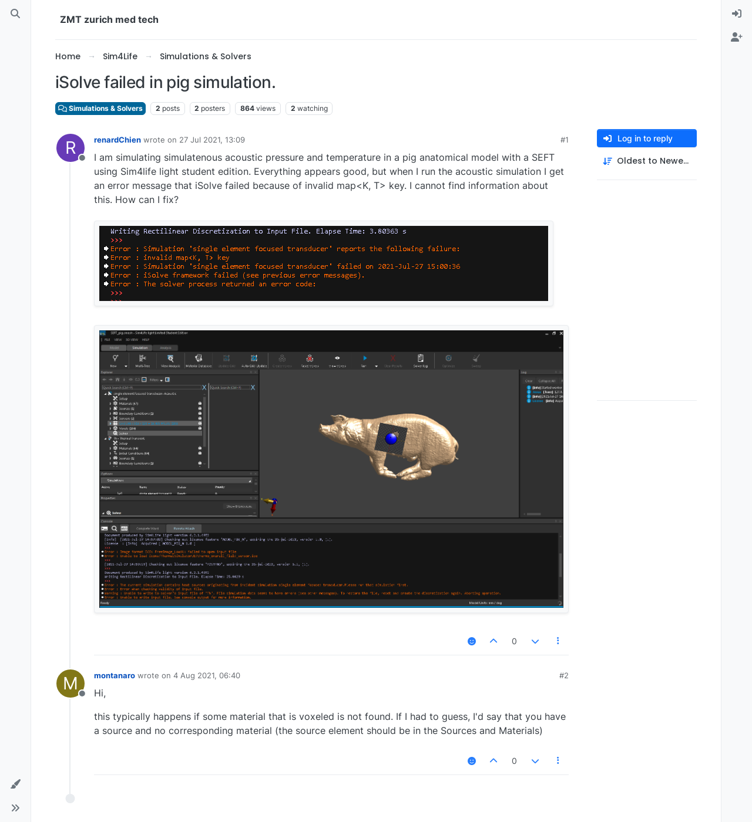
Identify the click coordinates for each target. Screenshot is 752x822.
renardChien (117, 139)
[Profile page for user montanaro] (70, 683)
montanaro (114, 675)
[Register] (736, 37)
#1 (564, 139)
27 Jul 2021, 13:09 (212, 139)
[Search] (15, 14)
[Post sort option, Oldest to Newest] (647, 161)
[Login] (736, 14)
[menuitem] (736, 14)
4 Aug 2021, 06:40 (206, 675)
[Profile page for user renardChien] (70, 148)
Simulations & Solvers (100, 108)
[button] (15, 784)
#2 (564, 675)
